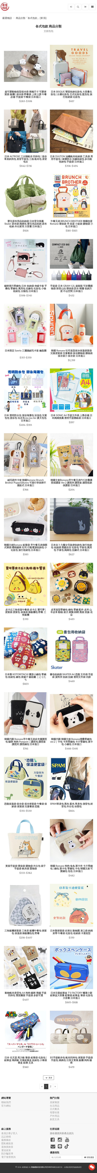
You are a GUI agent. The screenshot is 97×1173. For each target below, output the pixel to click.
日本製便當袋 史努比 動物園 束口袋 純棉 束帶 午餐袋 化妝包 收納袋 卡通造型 (71, 932)
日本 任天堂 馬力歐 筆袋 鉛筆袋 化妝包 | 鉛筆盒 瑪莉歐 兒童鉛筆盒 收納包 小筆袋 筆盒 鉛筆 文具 (25, 1060)
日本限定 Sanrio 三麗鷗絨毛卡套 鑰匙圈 (25, 350)
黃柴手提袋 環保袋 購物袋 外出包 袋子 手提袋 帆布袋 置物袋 (25, 867)
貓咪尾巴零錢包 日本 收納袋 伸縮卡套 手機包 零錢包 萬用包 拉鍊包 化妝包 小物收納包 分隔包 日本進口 (25, 288)
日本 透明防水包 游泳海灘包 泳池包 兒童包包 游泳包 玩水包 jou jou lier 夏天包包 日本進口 (25, 418)
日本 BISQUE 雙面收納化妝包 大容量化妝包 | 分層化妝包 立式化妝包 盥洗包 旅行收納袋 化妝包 (71, 94)
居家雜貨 (54, 1102)
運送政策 (6, 1150)
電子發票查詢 (8, 1156)
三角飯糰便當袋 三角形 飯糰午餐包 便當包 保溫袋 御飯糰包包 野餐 (25, 932)
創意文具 (54, 1119)
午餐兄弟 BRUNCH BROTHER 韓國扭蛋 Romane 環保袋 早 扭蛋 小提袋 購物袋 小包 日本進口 (71, 224)
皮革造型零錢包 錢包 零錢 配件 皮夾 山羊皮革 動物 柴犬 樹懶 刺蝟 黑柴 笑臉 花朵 (71, 612)
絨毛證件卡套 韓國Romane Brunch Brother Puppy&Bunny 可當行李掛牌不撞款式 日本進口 (25, 483)
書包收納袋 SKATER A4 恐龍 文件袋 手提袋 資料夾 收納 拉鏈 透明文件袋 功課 (71, 675)
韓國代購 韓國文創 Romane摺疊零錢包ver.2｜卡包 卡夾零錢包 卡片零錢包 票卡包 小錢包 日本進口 (71, 742)
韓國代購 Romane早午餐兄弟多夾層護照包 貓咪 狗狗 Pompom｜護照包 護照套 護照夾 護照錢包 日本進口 (25, 742)
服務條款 (6, 1139)
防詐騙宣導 (7, 1153)
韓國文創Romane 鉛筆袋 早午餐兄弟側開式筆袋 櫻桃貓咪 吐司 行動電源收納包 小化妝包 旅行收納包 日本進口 (25, 547)
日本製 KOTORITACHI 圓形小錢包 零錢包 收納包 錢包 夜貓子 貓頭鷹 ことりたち (25, 677)
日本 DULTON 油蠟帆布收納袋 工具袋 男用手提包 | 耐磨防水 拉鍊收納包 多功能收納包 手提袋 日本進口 (71, 159)
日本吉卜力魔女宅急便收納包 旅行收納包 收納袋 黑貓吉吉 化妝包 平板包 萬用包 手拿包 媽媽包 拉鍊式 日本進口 (71, 547)
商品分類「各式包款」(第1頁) (31, 18)
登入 (15, 1133)
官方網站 (6, 1105)
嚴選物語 (7, 18)
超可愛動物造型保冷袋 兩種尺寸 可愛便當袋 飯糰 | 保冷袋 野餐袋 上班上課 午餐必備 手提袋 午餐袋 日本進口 (25, 94)
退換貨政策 (7, 1146)
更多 (49, 1078)
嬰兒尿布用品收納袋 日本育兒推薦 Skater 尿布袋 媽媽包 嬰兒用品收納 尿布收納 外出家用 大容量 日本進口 (25, 224)
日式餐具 (54, 1109)
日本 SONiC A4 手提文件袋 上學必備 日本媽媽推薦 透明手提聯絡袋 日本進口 (71, 416)
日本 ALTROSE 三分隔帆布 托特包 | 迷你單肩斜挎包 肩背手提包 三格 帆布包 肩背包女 (25, 159)
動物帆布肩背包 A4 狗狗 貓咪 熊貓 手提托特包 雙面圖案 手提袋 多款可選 (25, 994)
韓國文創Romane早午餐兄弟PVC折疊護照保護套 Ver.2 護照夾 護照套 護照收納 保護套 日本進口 (71, 483)
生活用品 (54, 1105)
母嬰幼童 (54, 1112)
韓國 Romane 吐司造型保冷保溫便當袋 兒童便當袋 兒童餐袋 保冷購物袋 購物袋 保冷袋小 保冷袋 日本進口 (71, 353)
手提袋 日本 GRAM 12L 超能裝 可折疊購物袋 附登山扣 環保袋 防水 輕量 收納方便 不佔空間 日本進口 (71, 288)
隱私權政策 (7, 1143)
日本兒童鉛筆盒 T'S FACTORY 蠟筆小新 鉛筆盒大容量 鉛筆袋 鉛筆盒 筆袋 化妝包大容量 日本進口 (71, 995)
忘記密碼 (6, 1136)
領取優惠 (89, 1157)
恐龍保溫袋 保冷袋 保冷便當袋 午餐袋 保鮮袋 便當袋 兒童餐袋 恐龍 (25, 805)
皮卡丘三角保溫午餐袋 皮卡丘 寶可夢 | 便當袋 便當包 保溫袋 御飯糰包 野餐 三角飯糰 (25, 612)
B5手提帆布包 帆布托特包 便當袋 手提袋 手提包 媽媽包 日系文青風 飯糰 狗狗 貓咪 (71, 1060)
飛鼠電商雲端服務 (72, 1167)
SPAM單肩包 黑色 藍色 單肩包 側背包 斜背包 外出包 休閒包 (71, 805)
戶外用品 (54, 1115)
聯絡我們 (6, 1102)
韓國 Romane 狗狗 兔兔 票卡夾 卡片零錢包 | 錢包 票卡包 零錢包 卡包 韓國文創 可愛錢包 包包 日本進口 (71, 868)
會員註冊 (6, 1133)
